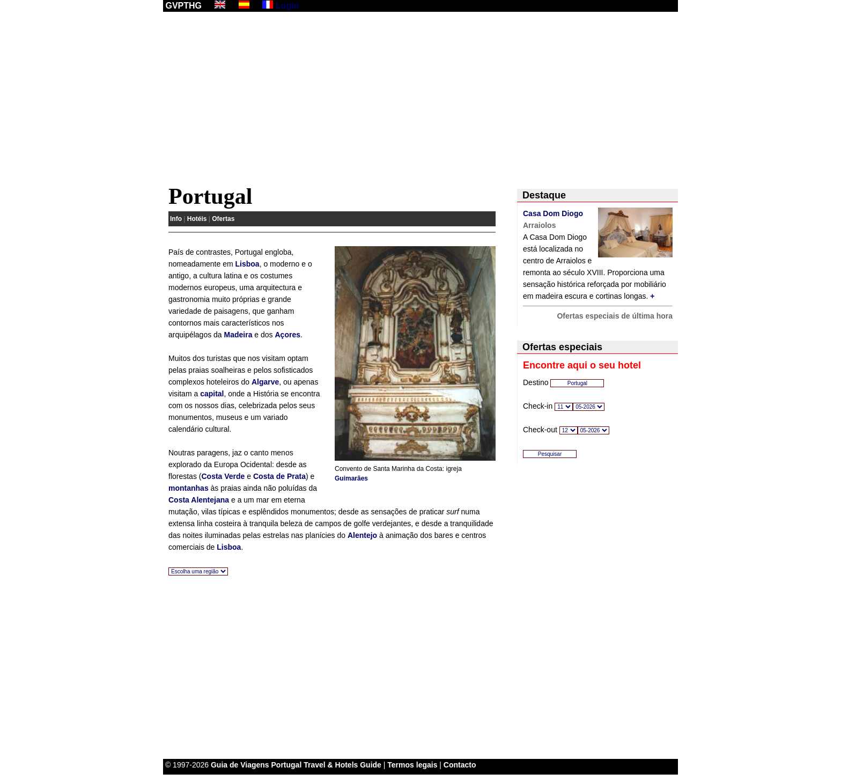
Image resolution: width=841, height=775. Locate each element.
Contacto (460, 765)
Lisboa (247, 264)
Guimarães (351, 478)
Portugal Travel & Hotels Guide (326, 765)
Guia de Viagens (240, 765)
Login (287, 5)
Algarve (265, 382)
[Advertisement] (420, 100)
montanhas (188, 488)
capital (212, 393)
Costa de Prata (279, 476)
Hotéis (197, 219)
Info (176, 219)
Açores (287, 334)
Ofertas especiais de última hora (615, 316)
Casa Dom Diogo (553, 213)
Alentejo (362, 535)
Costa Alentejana (198, 500)
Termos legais (412, 765)
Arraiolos (539, 225)
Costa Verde (223, 476)
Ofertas (223, 219)
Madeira (238, 334)
